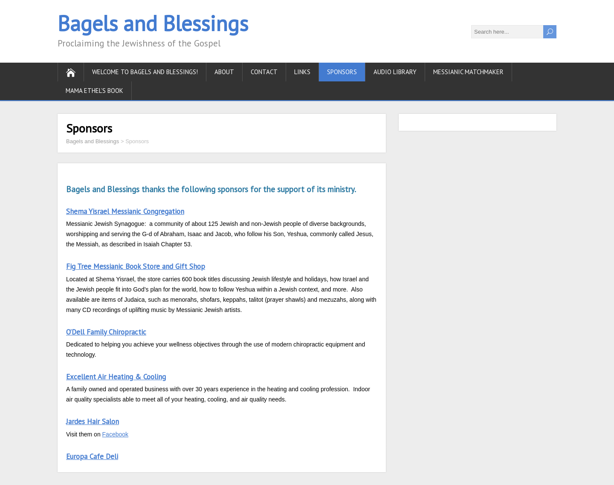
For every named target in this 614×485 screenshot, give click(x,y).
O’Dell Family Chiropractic (106, 332)
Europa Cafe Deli (92, 456)
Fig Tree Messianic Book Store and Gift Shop (135, 266)
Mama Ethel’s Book (94, 91)
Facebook (115, 434)
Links (302, 72)
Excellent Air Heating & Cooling (116, 376)
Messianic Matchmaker (468, 72)
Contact (264, 72)
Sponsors (342, 72)
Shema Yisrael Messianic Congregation (125, 211)
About (224, 72)
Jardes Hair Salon (92, 421)
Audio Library (395, 72)
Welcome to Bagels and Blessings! (145, 72)
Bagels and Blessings (153, 23)
